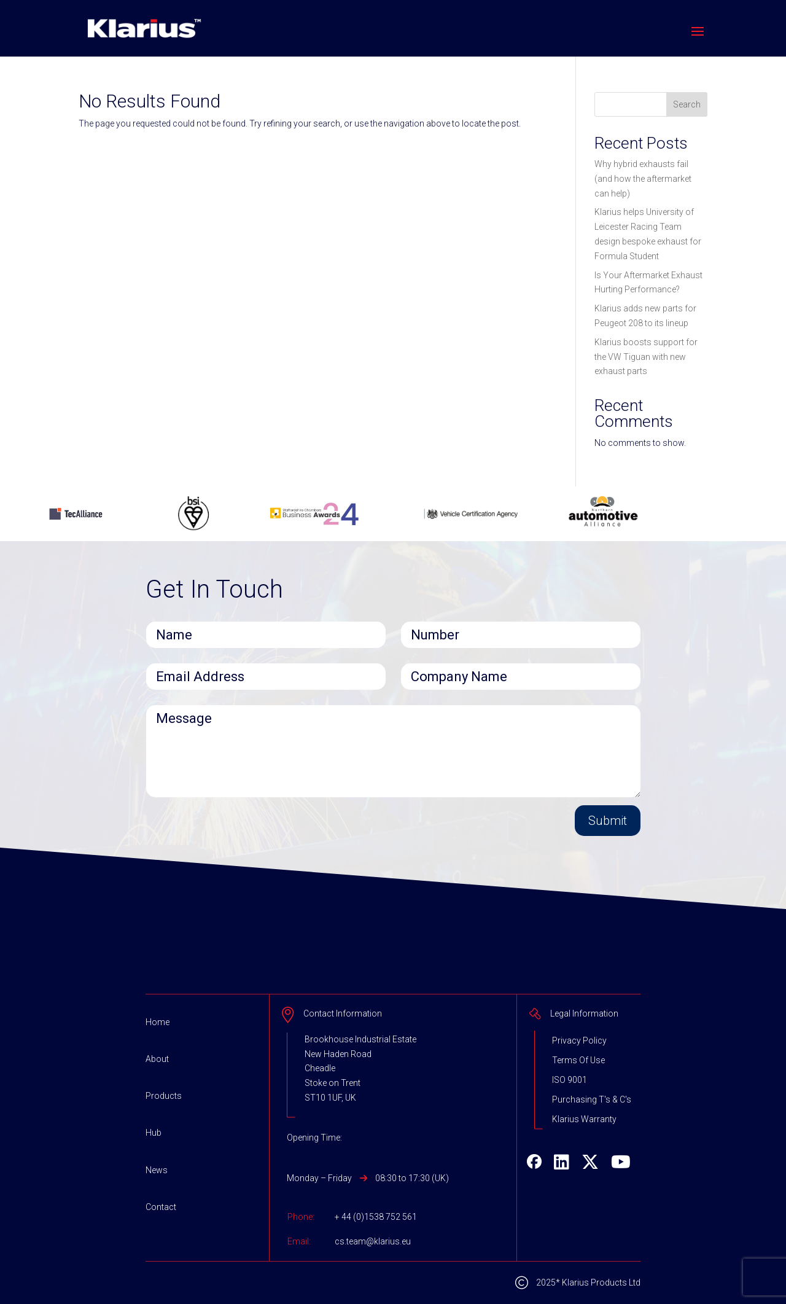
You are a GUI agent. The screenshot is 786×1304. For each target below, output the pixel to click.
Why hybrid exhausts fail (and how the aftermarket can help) (642, 178)
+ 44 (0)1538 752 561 (376, 1217)
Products (164, 1096)
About (157, 1059)
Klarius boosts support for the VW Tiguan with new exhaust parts (646, 357)
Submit (607, 820)
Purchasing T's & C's (591, 1099)
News (157, 1170)
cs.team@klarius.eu (373, 1241)
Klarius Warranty (584, 1119)
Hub (153, 1133)
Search (687, 104)
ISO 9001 (569, 1080)
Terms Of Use (578, 1060)
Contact (161, 1207)
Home (157, 1022)
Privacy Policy (579, 1040)
